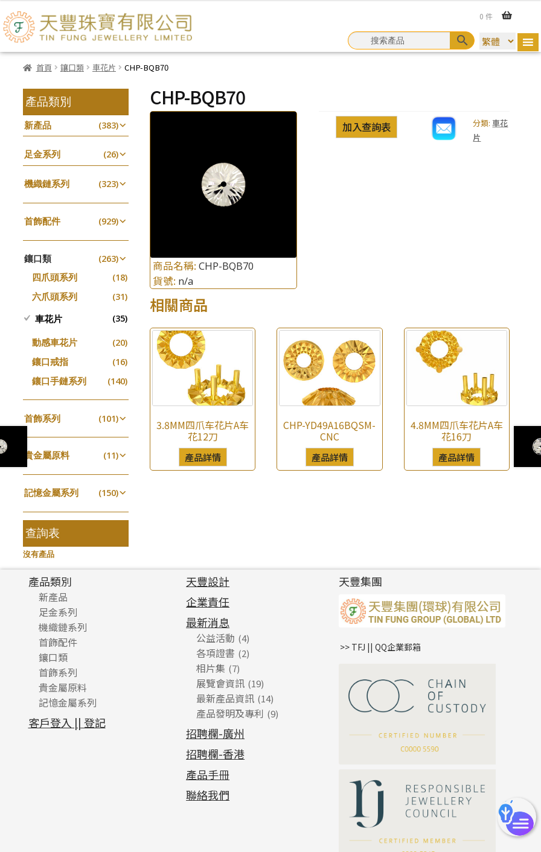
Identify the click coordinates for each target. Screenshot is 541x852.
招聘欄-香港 (215, 753)
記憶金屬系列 (51, 492)
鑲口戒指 (50, 361)
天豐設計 (207, 581)
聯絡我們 (207, 795)
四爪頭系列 (54, 277)
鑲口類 (72, 67)
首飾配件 (42, 221)
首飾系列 (42, 418)
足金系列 (42, 154)
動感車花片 (54, 342)
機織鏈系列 (46, 183)
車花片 (104, 67)
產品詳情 (203, 456)
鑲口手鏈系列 (59, 381)
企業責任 (207, 601)
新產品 (37, 125)
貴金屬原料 (46, 455)
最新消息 (207, 622)
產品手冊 (207, 774)
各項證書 (215, 653)
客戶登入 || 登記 (67, 722)
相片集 (210, 668)
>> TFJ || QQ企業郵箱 (380, 647)
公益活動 (215, 638)
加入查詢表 (366, 126)
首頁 (44, 67)
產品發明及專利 (230, 713)
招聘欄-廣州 (215, 733)
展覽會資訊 (220, 683)
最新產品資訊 (225, 698)
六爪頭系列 (54, 296)
